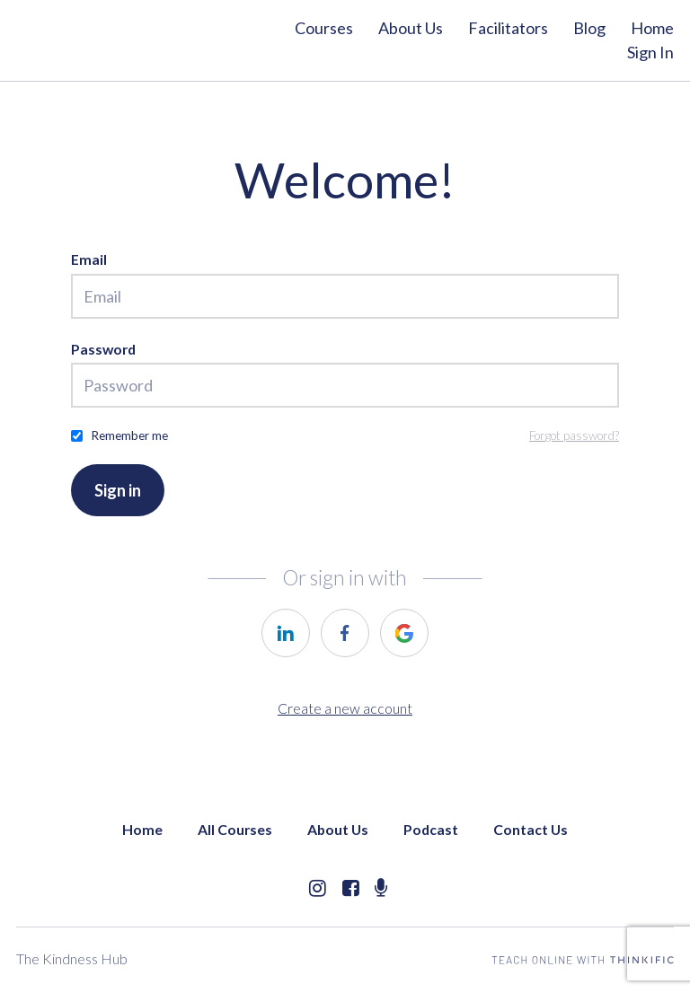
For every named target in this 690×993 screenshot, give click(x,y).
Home (652, 28)
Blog (589, 28)
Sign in (117, 490)
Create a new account (345, 707)
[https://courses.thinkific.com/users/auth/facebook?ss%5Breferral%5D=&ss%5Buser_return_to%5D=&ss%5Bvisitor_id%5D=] (345, 633)
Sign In (650, 52)
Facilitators (508, 28)
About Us (410, 28)
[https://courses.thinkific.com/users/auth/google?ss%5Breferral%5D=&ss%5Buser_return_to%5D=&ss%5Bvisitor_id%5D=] (404, 633)
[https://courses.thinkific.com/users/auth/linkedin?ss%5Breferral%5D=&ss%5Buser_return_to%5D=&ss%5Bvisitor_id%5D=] (285, 633)
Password (103, 348)
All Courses (235, 829)
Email (89, 259)
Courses (324, 28)
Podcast (430, 829)
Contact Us (530, 829)
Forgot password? (574, 435)
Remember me (129, 435)
